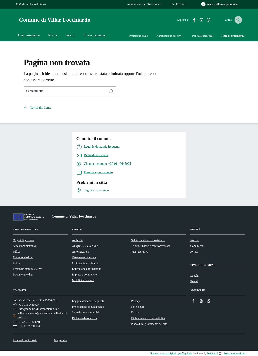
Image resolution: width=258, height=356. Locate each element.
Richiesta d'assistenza (84, 318)
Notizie (194, 240)
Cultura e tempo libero (85, 263)
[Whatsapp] (205, 20)
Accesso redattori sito (234, 353)
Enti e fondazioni (23, 257)
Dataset (135, 312)
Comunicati (197, 245)
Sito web (154, 353)
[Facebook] (191, 20)
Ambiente (77, 240)
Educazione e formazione (86, 268)
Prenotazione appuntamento (88, 306)
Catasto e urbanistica (84, 257)
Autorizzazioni (80, 251)
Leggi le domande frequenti (88, 301)
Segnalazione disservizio (86, 312)
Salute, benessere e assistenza (148, 240)
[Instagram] (198, 20)
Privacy (135, 301)
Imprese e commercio (84, 274)
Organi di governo (23, 240)
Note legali (137, 306)
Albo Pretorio (177, 4)
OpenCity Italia (184, 353)
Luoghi (194, 275)
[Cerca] (111, 91)
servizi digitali (169, 353)
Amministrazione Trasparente (144, 4)
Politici (17, 263)
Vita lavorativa (139, 251)
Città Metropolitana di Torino (31, 4)
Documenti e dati (23, 274)
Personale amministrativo (27, 268)
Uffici (16, 251)
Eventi (194, 281)
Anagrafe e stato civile (85, 245)
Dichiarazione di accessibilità (148, 318)
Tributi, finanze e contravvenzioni (150, 245)
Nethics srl (212, 353)
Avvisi (194, 251)
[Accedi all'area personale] (219, 4)
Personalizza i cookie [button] (25, 340)
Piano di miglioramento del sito (149, 323)
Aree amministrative (24, 245)
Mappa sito (60, 340)
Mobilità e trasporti (83, 280)
